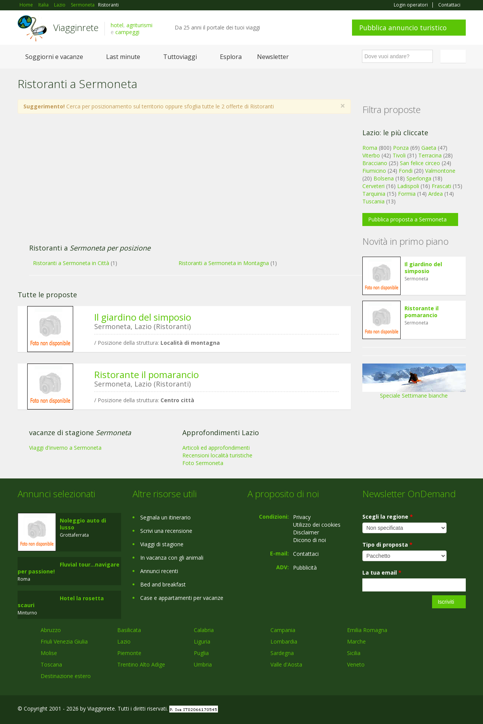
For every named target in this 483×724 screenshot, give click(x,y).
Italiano (454, 56)
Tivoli (399, 155)
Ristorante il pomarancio (146, 374)
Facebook (408, 709)
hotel (117, 25)
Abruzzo (51, 630)
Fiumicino (374, 170)
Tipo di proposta (387, 544)
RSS (461, 709)
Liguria (202, 641)
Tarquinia (373, 193)
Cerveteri (373, 186)
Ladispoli (408, 186)
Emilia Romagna (367, 630)
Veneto (356, 664)
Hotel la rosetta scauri (61, 602)
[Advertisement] (176, 182)
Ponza (401, 147)
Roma (369, 147)
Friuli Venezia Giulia (64, 641)
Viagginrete (75, 27)
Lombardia (283, 641)
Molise (49, 653)
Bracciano (374, 163)
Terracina (430, 155)
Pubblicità (305, 567)
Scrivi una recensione (166, 530)
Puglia (201, 653)
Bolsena (383, 178)
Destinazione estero (66, 676)
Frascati (441, 186)
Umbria (203, 664)
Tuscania (373, 201)
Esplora (231, 56)
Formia (407, 193)
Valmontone (440, 170)
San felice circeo (420, 163)
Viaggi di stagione (161, 544)
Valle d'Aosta (286, 664)
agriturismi (139, 25)
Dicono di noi (309, 540)
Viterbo (371, 155)
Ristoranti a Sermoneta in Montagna (223, 263)
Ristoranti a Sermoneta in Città (71, 263)
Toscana (51, 664)
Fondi (406, 170)
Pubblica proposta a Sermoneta (407, 219)
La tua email (381, 572)
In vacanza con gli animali (171, 557)
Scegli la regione (387, 516)
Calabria (204, 630)
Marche (356, 641)
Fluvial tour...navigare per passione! (69, 568)
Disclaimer (306, 532)
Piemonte (129, 653)
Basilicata (129, 630)
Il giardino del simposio (142, 317)
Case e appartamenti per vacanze (181, 597)
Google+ (424, 709)
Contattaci (449, 5)
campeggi (127, 32)
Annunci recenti (159, 571)
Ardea (435, 193)
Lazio (124, 641)
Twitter (443, 709)
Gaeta (428, 147)
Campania (282, 630)
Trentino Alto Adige (141, 664)
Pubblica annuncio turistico (403, 27)
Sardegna (282, 653)
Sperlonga (418, 178)
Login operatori (411, 5)
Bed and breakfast (163, 584)
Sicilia (353, 653)
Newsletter (273, 56)
